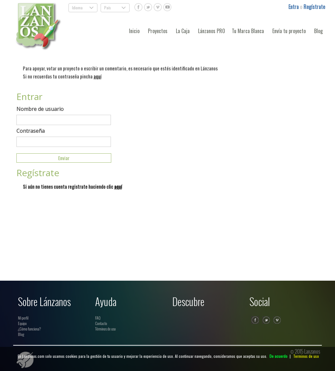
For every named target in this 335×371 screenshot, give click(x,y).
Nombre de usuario (40, 109)
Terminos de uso (306, 356)
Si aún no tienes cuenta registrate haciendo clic (72, 186)
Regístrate (314, 7)
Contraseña (30, 130)
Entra (294, 7)
